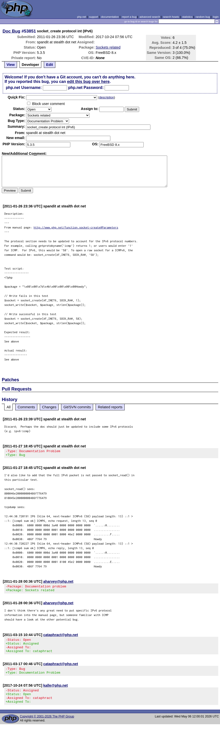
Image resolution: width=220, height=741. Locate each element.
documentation (110, 16)
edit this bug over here (88, 81)
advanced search (149, 16)
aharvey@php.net (58, 583)
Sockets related (108, 47)
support (93, 16)
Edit (49, 65)
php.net (81, 16)
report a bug (129, 16)
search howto (171, 16)
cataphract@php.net (60, 638)
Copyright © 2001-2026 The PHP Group (47, 727)
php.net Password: (86, 87)
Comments (26, 407)
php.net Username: (24, 87)
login (216, 16)
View (11, 65)
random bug (202, 16)
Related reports (110, 407)
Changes (49, 407)
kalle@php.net (55, 693)
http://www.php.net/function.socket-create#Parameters (76, 227)
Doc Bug (11, 31)
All (9, 407)
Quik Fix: (16, 97)
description (106, 97)
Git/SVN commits (77, 407)
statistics (187, 16)
